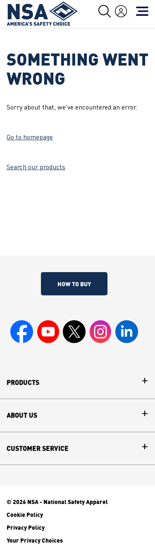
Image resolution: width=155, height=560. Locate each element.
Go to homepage (30, 137)
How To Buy (74, 283)
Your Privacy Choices (35, 540)
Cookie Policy (25, 514)
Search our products (36, 167)
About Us (22, 415)
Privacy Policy (26, 527)
